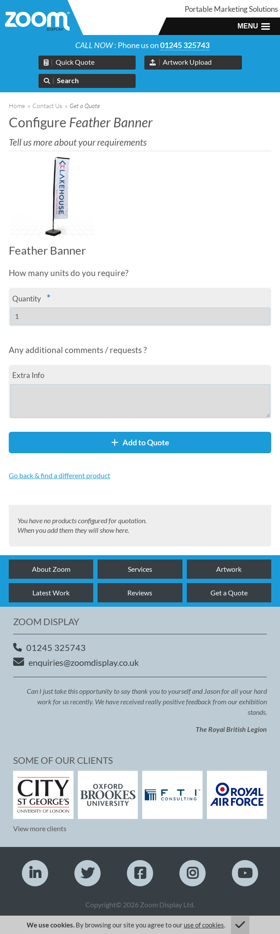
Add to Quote (140, 442)
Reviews (139, 592)
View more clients (39, 828)
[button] (254, 26)
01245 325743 (185, 45)
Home (17, 105)
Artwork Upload (187, 62)
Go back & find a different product (59, 475)
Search (68, 80)
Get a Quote (229, 592)
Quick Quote (75, 62)
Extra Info (28, 375)
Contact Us (47, 105)
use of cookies (204, 925)
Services (140, 569)
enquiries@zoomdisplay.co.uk (83, 662)
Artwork (229, 569)
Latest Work (51, 592)
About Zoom (51, 569)
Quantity (31, 298)
